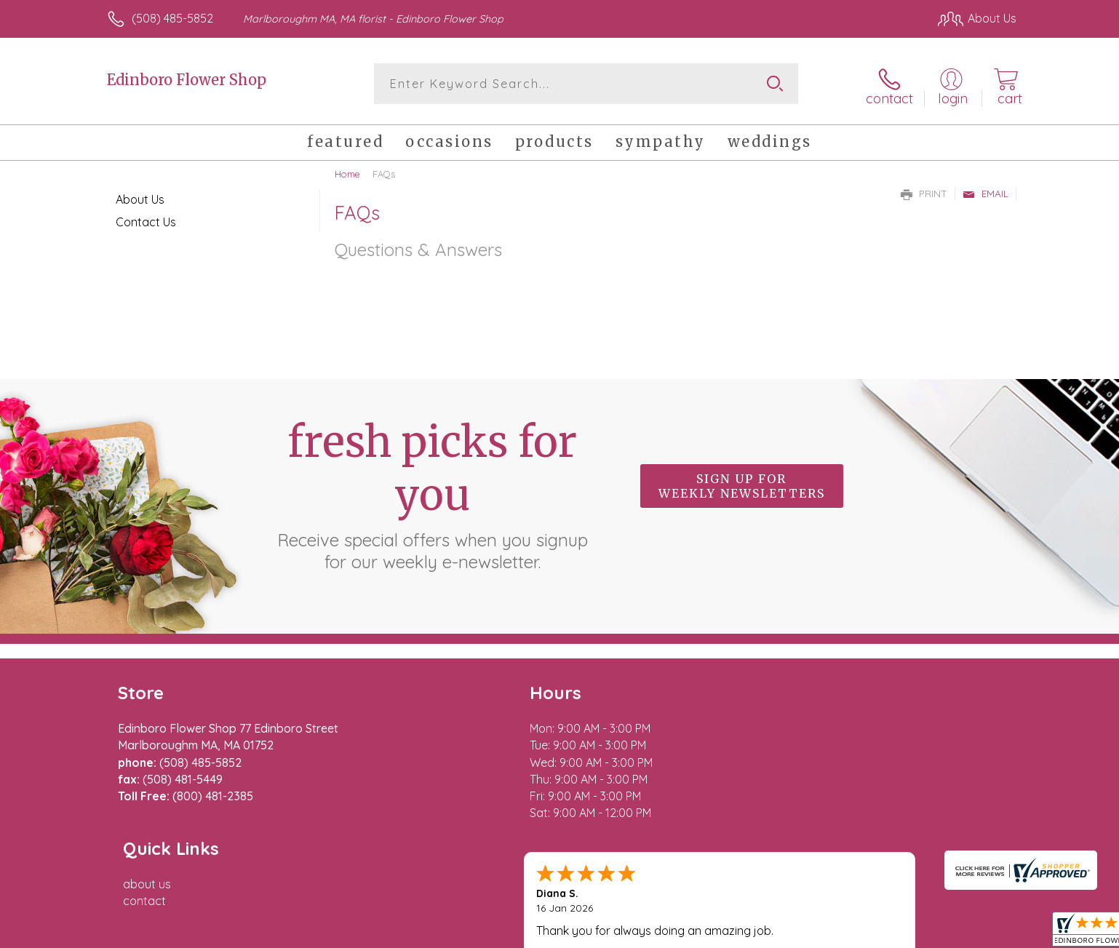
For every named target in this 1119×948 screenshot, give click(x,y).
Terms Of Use (697, 933)
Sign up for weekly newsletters (741, 483)
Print (924, 190)
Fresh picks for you (432, 491)
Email (985, 190)
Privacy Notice (784, 933)
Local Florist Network (888, 933)
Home (347, 171)
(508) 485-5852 (172, 18)
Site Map (977, 933)
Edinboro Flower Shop (186, 80)
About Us (140, 196)
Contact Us (146, 219)
